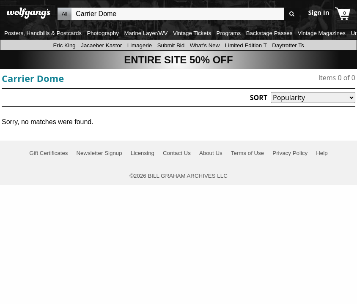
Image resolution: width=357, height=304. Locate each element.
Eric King (64, 45)
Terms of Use (247, 153)
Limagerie (139, 45)
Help (321, 153)
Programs (229, 33)
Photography (103, 33)
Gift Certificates (48, 153)
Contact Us (177, 153)
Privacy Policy (290, 153)
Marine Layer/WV (146, 33)
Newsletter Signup (99, 153)
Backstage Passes (269, 33)
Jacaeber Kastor (101, 45)
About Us (210, 153)
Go (291, 14)
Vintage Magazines (322, 33)
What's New (205, 45)
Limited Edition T (246, 45)
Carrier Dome (33, 78)
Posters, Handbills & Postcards (43, 33)
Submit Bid (170, 45)
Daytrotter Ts (288, 45)
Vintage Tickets (192, 33)
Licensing (142, 153)
